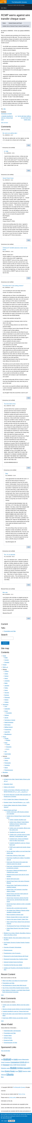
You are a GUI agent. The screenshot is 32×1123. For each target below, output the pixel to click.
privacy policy (12, 1097)
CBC (4, 109)
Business (6, 695)
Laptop (8, 1068)
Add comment (4, 122)
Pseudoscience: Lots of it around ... (12, 953)
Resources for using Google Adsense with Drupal (16, 956)
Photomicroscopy (8, 770)
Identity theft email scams (13, 878)
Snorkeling (7, 765)
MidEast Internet (8, 727)
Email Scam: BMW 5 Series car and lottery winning (15, 1018)
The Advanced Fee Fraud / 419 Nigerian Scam (18, 926)
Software (6, 715)
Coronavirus (15, 1062)
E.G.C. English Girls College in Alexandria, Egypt (16, 799)
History (6, 678)
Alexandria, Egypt (8, 784)
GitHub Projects (8, 1037)
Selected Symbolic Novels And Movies (13, 962)
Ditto (6, 473)
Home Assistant (21, 1065)
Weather (8, 740)
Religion (6, 699)
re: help (6, 151)
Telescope (3, 1074)
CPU (28, 1062)
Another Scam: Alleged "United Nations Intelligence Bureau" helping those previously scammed (19, 823)
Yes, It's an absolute (9, 554)
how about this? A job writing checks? (13, 285)
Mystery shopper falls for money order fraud (17, 917)
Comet (2, 1062)
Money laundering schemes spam (15, 914)
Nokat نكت (5, 667)
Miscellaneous (7, 734)
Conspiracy (7, 1062)
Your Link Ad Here (5, 1050)
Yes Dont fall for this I (10, 404)
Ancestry (6, 660)
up (16, 116)
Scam (16, 1071)
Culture (6, 673)
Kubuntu (3, 1068)
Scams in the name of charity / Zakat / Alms (17, 919)
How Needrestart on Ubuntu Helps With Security (14, 985)
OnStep (20, 1068)
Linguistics (7, 680)
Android (7, 1059)
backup (20, 1059)
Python (3, 1071)
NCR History (7, 724)
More (2, 1077)
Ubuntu (10, 1074)
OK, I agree (4, 1120)
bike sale (5, 592)
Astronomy (7, 758)
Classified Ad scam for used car (17, 832)
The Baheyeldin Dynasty (19, 1087)
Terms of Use (21, 1094)
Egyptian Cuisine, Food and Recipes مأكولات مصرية (16, 802)
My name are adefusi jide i (10, 133)
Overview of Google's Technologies (12, 947)
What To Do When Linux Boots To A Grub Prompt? (15, 980)
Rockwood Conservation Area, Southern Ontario (16, 959)
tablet (29, 1071)
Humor (6, 690)
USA (5, 751)
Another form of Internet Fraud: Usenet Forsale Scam (16, 26)
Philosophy (7, 697)
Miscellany (5, 772)
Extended (6, 662)
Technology (5, 704)
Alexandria (8, 746)
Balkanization (25, 1059)
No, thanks (11, 1120)
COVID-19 (22, 1062)
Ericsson (6, 1065)
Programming (7, 729)
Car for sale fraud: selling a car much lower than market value (24, 117)
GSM (14, 1065)
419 (2, 1059)
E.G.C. (7, 749)
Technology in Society (6, 113)
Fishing (6, 760)
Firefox (11, 1064)
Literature (6, 685)
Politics (6, 688)
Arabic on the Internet (9, 787)
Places (4, 736)
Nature (6, 767)
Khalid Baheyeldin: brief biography (12, 1030)
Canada (6, 738)
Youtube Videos (8, 1035)
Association (9, 713)
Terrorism (6, 692)
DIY (2, 1064)
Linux (5, 706)
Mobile (13, 1068)
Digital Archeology (8, 722)
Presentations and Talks (10, 631)
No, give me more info (6, 1117)
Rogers (7, 1071)
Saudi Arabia (7, 754)
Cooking (6, 671)
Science (6, 676)
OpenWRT (27, 1068)
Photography (7, 762)
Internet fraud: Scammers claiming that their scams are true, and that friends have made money (17, 899)
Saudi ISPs (7, 732)
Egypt (5, 742)
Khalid (5, 657)
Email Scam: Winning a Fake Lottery (16, 855)
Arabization (7, 708)
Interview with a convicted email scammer (17, 908)
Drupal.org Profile (8, 1040)
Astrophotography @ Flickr (10, 1042)
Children (6, 702)
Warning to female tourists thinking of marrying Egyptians (17, 1009)
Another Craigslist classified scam (17, 819)
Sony (20, 1071)
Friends (4, 664)
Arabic (15, 1059)
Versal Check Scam (8, 178)
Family (4, 655)
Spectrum (25, 1071)
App (12, 1059)
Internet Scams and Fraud (15, 23)
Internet (6, 717)
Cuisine (8, 744)
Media (5, 683)
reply (28, 145)
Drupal (6, 711)
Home (4, 23)
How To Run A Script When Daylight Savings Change (16, 987)
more (2, 995)
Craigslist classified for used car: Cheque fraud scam (7, 117)
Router (12, 1071)
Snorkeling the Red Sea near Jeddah (13, 965)
